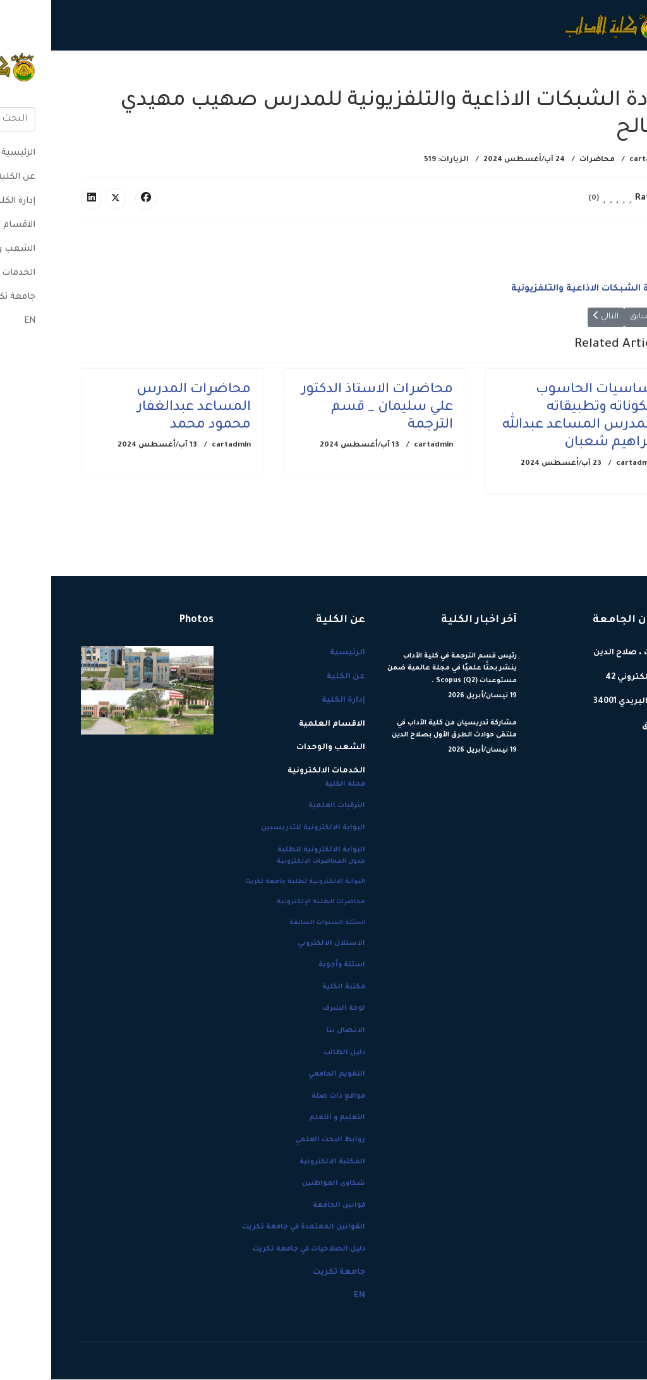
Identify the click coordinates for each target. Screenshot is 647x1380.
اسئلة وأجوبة (290, 965)
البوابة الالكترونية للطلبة (270, 851)
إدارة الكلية (457, 75)
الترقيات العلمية (285, 806)
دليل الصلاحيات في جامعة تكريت (257, 1250)
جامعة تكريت (114, 75)
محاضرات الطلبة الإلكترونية (270, 902)
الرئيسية (568, 75)
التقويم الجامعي (285, 1075)
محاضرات (546, 160)
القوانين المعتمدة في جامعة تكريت (252, 1228)
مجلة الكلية (294, 785)
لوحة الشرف (292, 1010)
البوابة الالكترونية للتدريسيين (262, 828)
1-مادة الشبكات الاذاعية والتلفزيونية (537, 290)
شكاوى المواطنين (282, 1184)
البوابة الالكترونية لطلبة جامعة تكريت (254, 882)
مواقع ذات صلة (287, 1097)
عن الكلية (518, 75)
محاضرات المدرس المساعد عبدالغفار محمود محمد (142, 408)
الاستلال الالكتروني (280, 944)
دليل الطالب (293, 1053)
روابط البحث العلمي (279, 1140)
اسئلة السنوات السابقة (276, 923)
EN (76, 75)
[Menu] (37, 76)
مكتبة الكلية (292, 988)
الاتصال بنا (294, 1031)
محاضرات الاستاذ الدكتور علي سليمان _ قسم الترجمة (326, 408)
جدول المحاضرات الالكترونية (270, 862)
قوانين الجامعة (288, 1206)
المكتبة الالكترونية (281, 1163)
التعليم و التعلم (286, 1118)
